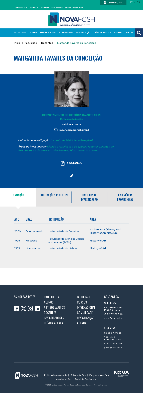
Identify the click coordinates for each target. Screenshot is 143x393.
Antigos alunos (54, 307)
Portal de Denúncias (85, 379)
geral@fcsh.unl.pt (113, 318)
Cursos (33, 32)
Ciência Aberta (101, 32)
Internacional (47, 32)
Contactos (131, 32)
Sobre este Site (78, 375)
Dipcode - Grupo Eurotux (97, 385)
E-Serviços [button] (112, 2)
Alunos (34, 7)
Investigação (83, 32)
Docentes (56, 7)
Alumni (45, 7)
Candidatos (20, 7)
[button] (139, 32)
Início (17, 42)
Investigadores (73, 7)
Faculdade (19, 32)
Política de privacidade (55, 375)
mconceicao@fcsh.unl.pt (71, 129)
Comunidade (65, 32)
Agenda (117, 32)
